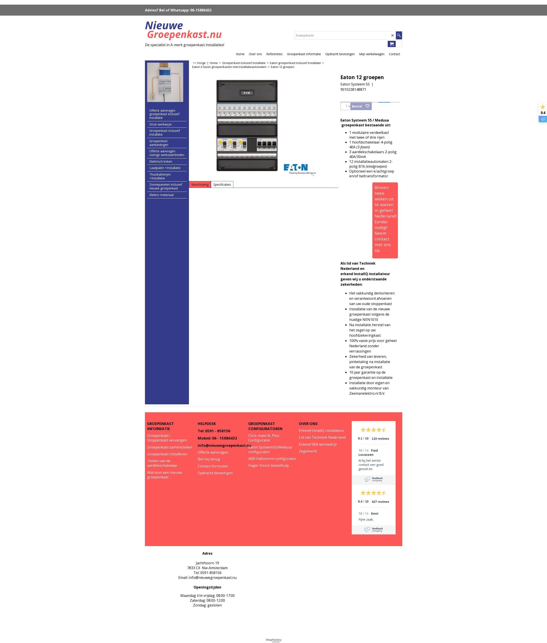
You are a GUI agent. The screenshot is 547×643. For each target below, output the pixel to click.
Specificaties (222, 184)
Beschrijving (200, 184)
